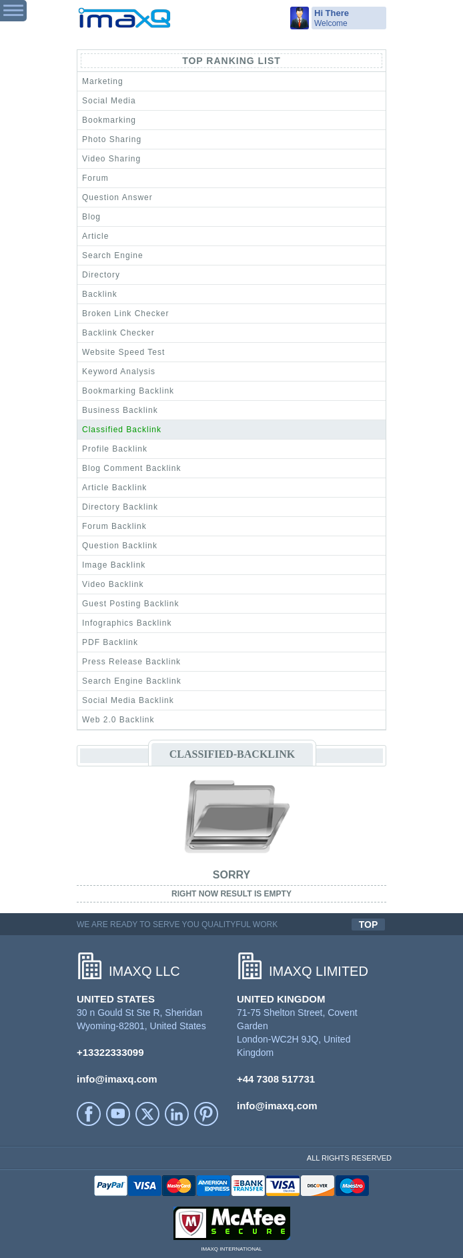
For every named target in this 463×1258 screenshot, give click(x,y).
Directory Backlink (120, 507)
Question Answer (117, 197)
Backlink (99, 294)
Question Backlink (119, 545)
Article (95, 236)
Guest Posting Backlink (130, 603)
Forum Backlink (114, 526)
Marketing (102, 81)
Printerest (206, 1114)
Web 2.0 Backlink (118, 719)
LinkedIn (176, 1114)
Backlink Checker (118, 333)
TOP (368, 924)
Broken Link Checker (125, 313)
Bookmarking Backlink (128, 391)
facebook (88, 1114)
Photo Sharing (111, 139)
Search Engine (112, 255)
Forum (95, 178)
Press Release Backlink (131, 661)
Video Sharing (111, 158)
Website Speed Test (123, 352)
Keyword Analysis (118, 371)
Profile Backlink (114, 449)
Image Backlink (113, 565)
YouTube (118, 1114)
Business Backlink (120, 410)
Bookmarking (109, 120)
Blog (91, 216)
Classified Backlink (121, 429)
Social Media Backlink (128, 700)
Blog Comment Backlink (131, 468)
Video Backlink (113, 584)
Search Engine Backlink (131, 681)
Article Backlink (114, 487)
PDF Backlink (110, 642)
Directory (101, 274)
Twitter (147, 1114)
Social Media (109, 100)
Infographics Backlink (126, 623)
